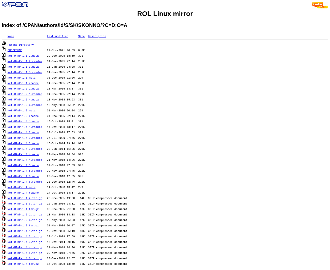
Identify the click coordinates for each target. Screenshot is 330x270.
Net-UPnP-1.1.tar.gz (23, 209)
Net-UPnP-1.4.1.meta (23, 121)
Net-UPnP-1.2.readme (23, 116)
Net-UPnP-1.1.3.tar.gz (25, 203)
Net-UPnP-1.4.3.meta (23, 143)
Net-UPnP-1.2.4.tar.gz (25, 220)
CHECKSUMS (15, 50)
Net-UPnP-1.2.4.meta (23, 99)
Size (81, 36)
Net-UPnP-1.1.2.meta (23, 55)
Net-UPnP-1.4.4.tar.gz (25, 247)
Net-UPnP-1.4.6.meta (23, 176)
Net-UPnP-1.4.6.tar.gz (25, 258)
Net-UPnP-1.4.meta (22, 187)
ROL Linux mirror (165, 13)
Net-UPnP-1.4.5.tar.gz (25, 253)
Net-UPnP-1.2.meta (22, 110)
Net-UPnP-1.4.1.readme (25, 127)
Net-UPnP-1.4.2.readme (25, 138)
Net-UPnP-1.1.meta (22, 77)
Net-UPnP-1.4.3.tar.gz (25, 242)
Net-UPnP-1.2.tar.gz (23, 225)
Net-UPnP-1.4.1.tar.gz (25, 231)
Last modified (57, 36)
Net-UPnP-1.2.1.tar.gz (25, 214)
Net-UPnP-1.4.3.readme (25, 149)
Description (97, 36)
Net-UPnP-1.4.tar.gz (23, 264)
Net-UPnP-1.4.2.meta (23, 132)
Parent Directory (21, 45)
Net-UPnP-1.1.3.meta (23, 66)
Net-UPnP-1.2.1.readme (25, 94)
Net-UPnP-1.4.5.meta (23, 165)
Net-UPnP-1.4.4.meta (23, 154)
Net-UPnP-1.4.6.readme (25, 181)
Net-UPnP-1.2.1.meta (23, 88)
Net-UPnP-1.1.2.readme (25, 61)
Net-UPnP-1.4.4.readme (25, 160)
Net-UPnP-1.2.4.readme (25, 105)
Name (11, 36)
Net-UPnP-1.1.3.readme (25, 72)
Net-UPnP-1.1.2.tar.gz (25, 198)
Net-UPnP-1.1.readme (23, 83)
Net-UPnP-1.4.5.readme (25, 170)
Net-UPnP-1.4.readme (23, 192)
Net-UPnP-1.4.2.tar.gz (25, 236)
